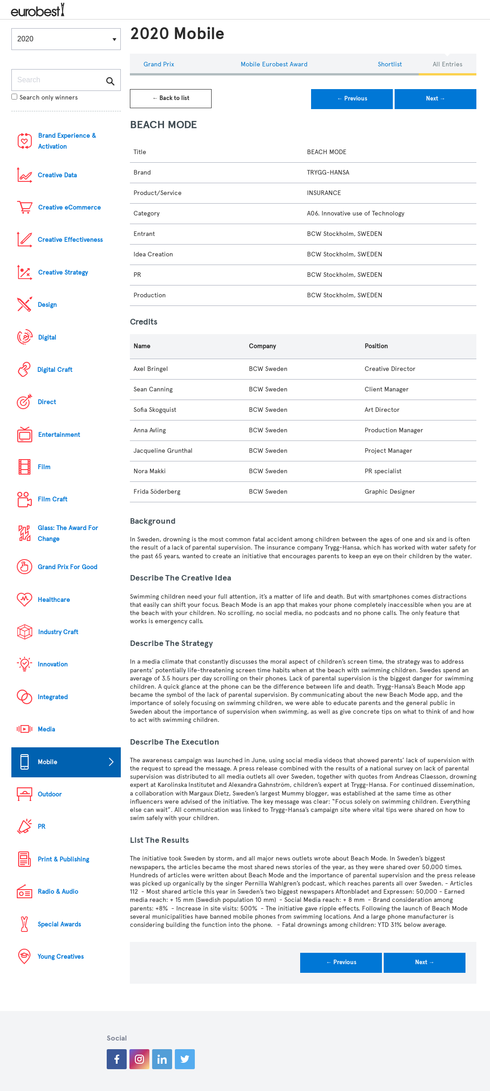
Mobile (47, 762)
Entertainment (59, 435)
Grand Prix (159, 64)
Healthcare (54, 600)
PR (41, 827)
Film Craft (52, 499)
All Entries (447, 64)
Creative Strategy (63, 272)
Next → (435, 98)
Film (44, 467)
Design (47, 305)
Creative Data (57, 175)
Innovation (53, 664)
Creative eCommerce (69, 207)
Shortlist (390, 64)
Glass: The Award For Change (68, 533)
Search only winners (44, 97)
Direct (47, 402)
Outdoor (50, 794)
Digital (47, 337)
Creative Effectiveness (70, 240)
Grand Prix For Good (67, 567)
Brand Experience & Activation (67, 141)
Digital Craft (54, 370)
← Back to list (170, 98)
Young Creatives (61, 957)
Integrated (53, 697)
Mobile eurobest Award (274, 64)
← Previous (352, 98)
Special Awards (59, 924)
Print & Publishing (63, 859)
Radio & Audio (58, 892)
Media (46, 729)
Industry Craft (58, 632)
